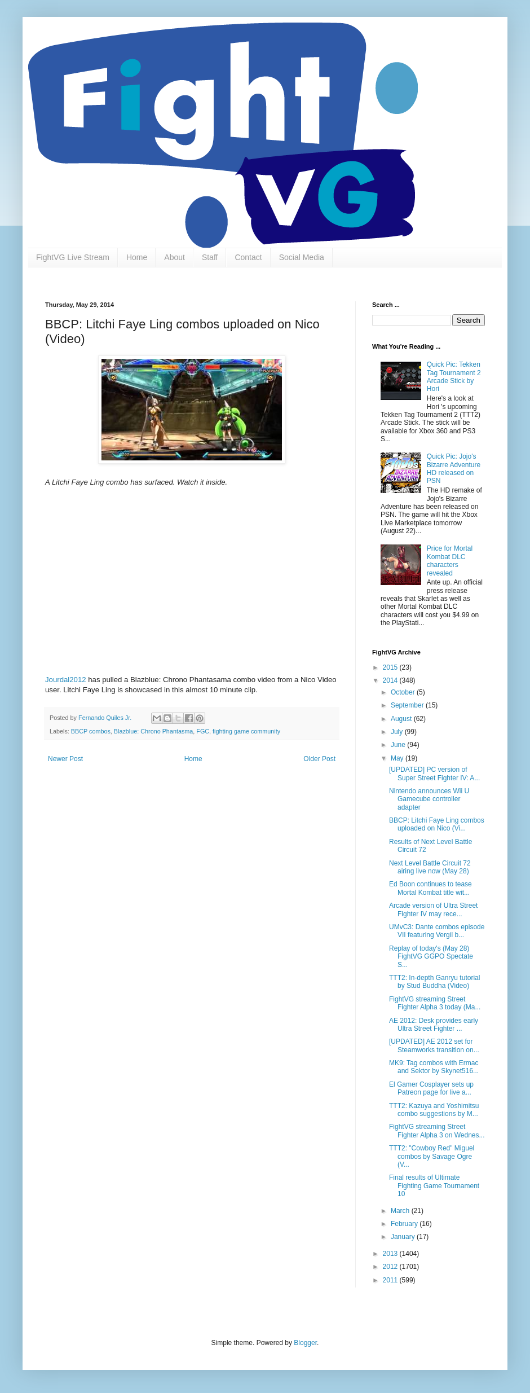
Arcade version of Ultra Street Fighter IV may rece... (433, 909)
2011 (391, 1280)
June (399, 745)
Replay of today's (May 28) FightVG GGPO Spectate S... (431, 956)
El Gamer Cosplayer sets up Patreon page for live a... (431, 1088)
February (405, 1224)
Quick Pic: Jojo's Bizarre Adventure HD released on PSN (453, 468)
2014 (391, 680)
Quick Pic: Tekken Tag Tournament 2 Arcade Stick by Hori (454, 377)
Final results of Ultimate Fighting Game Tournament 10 (434, 1186)
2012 (391, 1267)
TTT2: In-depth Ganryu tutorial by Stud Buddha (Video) (434, 982)
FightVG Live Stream (72, 257)
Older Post (319, 759)
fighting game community (246, 731)
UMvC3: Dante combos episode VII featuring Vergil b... (436, 931)
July (398, 732)
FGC (202, 731)
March (401, 1211)
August (402, 719)
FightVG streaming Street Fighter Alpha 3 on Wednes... (437, 1131)
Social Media (301, 257)
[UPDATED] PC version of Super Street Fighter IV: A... (434, 773)
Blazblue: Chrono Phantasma (153, 731)
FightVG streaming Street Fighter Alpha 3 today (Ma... (434, 1003)
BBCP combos (91, 731)
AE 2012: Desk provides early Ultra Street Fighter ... (433, 1024)
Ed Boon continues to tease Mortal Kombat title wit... (430, 888)
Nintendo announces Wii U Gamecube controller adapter (429, 799)
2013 (391, 1254)
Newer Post (65, 759)
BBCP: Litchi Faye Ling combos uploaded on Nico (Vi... (436, 824)
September (408, 705)
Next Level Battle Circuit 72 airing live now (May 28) (430, 867)
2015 (391, 667)
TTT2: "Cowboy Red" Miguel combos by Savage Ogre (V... (431, 1156)
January (404, 1237)
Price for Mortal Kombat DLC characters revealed (449, 560)
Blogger (305, 1343)
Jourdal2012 (65, 679)
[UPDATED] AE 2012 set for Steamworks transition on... (434, 1045)
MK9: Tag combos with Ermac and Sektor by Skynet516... (434, 1067)
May (398, 758)
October (404, 692)
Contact (248, 257)
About (174, 257)
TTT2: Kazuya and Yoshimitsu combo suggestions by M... (434, 1110)
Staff (210, 257)
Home (136, 257)
